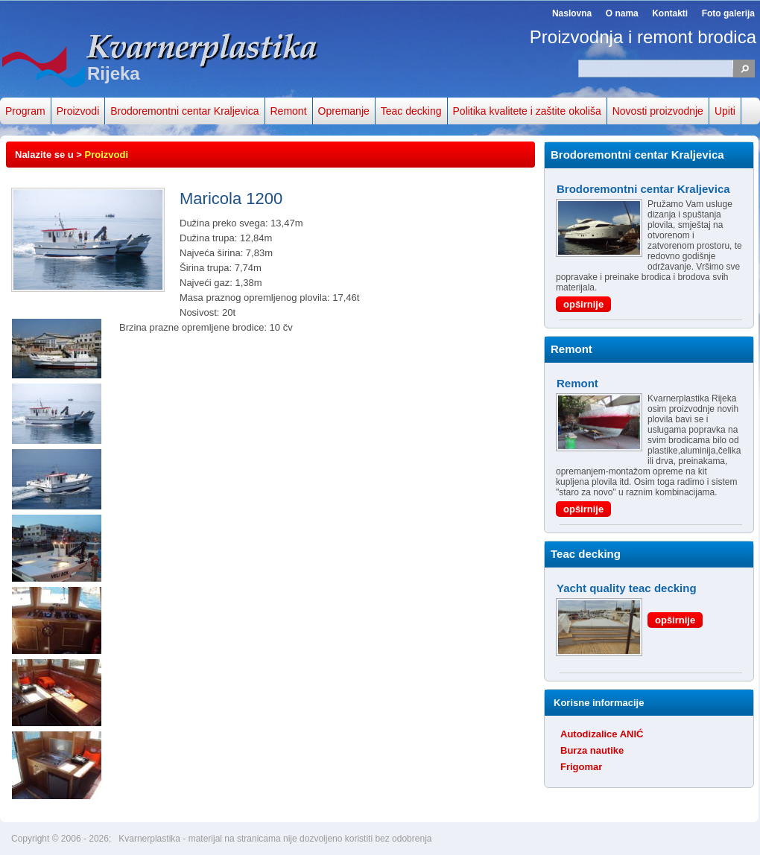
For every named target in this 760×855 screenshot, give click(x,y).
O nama (622, 13)
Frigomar (581, 766)
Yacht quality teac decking (627, 588)
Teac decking (411, 111)
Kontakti (670, 13)
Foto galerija (728, 13)
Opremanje (344, 111)
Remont (288, 111)
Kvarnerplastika (150, 838)
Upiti (725, 111)
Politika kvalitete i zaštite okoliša (527, 111)
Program (25, 111)
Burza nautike (592, 750)
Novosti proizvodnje (657, 111)
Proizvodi (78, 111)
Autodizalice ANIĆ (601, 734)
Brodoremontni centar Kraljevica (184, 111)
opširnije (583, 304)
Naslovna (572, 13)
